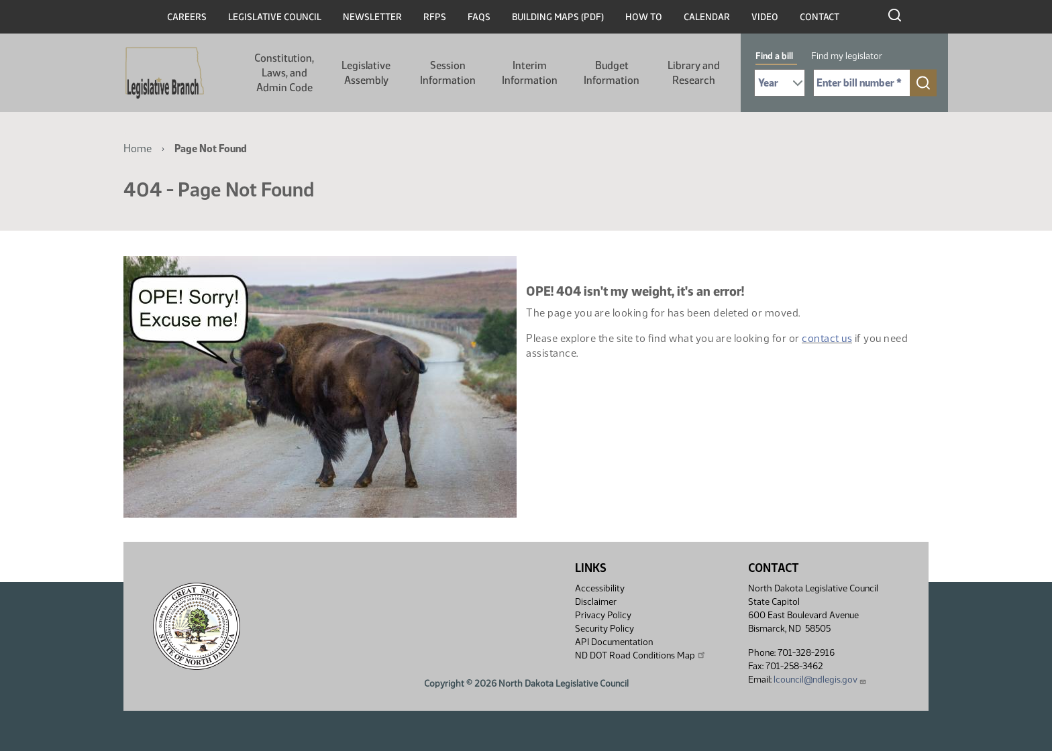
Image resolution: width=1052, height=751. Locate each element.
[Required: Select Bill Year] (779, 83)
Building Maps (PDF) (558, 17)
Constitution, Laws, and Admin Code (284, 73)
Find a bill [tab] (774, 56)
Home (137, 148)
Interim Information (530, 72)
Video (764, 17)
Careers (187, 17)
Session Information (448, 72)
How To (643, 17)
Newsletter (372, 17)
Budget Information (611, 72)
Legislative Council (274, 17)
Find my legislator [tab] (846, 56)
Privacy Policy (603, 615)
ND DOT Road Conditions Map (640, 655)
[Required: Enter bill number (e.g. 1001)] (861, 83)
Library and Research (694, 72)
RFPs (434, 17)
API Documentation (614, 642)
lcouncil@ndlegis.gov (820, 679)
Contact (819, 17)
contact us (827, 338)
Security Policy (604, 628)
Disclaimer (596, 602)
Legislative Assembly (365, 72)
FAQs (479, 17)
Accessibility (600, 588)
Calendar (707, 17)
